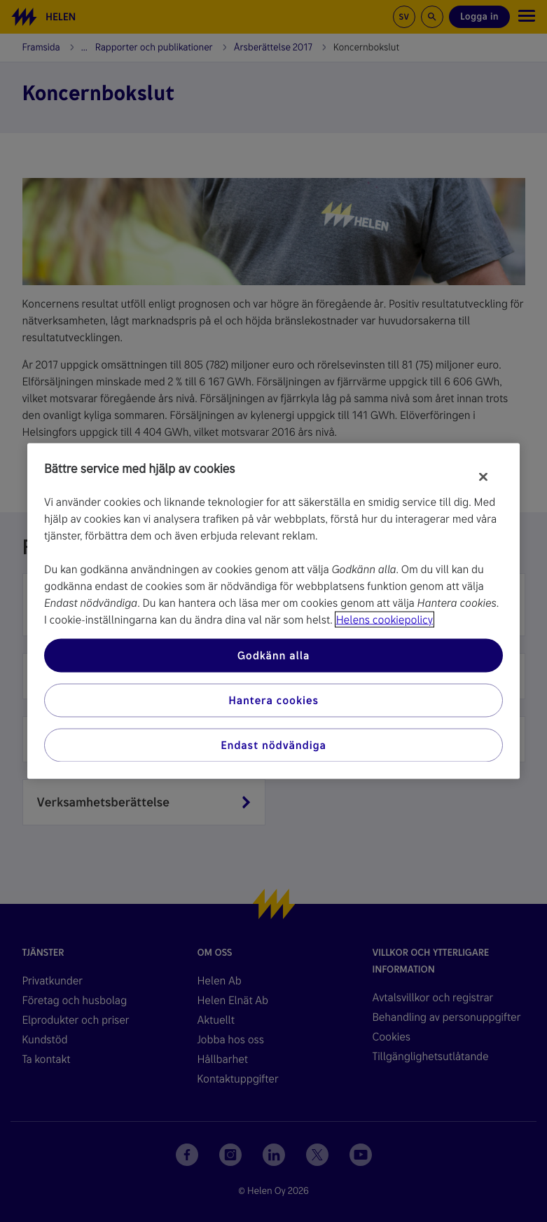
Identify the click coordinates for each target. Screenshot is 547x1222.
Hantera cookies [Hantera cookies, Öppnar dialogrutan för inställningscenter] (273, 700)
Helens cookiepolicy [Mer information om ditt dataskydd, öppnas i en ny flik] (384, 619)
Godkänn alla (273, 655)
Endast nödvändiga (273, 745)
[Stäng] (483, 477)
